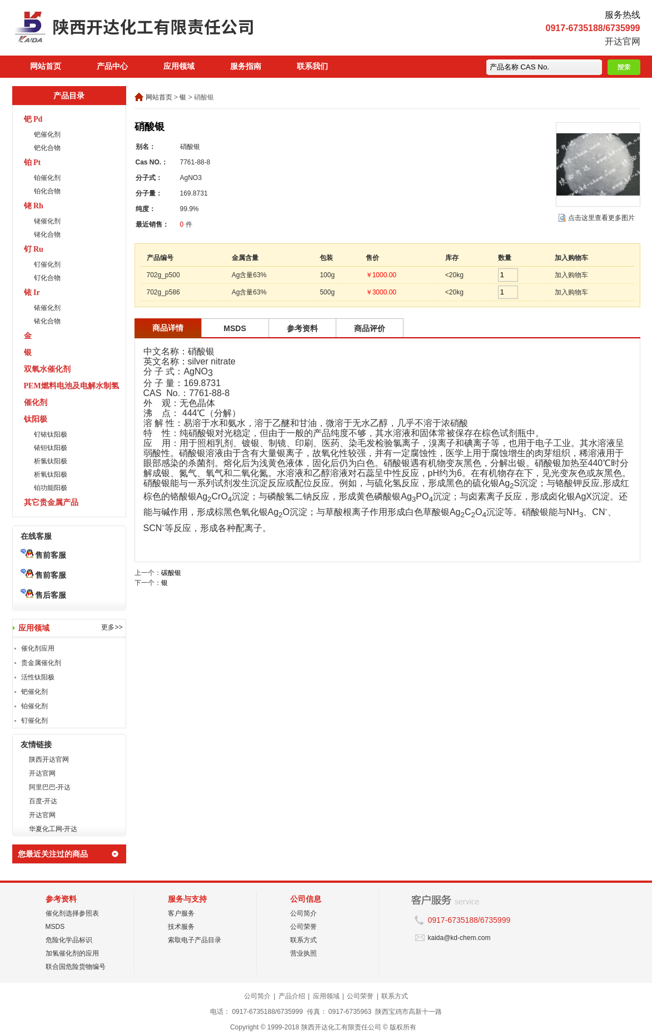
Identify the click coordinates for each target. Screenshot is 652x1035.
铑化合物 (47, 234)
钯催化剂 (47, 134)
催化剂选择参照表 (72, 913)
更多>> (111, 627)
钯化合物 (47, 148)
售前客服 (44, 555)
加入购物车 (571, 275)
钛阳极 (35, 419)
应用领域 (179, 66)
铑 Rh (33, 206)
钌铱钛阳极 (50, 434)
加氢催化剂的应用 (72, 953)
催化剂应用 (37, 648)
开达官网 (622, 41)
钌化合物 (47, 278)
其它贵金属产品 (51, 502)
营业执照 (303, 953)
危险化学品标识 (69, 940)
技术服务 (181, 927)
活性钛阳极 (37, 677)
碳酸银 (171, 573)
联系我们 (312, 66)
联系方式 (303, 940)
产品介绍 (291, 996)
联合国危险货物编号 (76, 967)
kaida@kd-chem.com (459, 938)
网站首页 (45, 66)
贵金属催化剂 (41, 663)
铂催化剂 (47, 178)
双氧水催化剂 (47, 369)
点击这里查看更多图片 (601, 218)
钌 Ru (33, 249)
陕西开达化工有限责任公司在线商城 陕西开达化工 (156, 31)
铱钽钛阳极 (50, 448)
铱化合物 (47, 321)
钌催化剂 (47, 264)
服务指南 (245, 66)
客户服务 (181, 913)
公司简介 (303, 913)
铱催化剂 (47, 308)
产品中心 (112, 66)
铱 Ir (32, 292)
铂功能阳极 (50, 488)
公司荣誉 (303, 927)
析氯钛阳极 (50, 461)
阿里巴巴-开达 (50, 787)
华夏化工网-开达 (53, 829)
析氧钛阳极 (50, 474)
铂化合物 (47, 191)
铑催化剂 (47, 221)
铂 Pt (32, 162)
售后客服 (44, 595)
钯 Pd (33, 119)
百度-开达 (43, 801)
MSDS (55, 927)
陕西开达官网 (49, 759)
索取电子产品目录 (194, 940)
